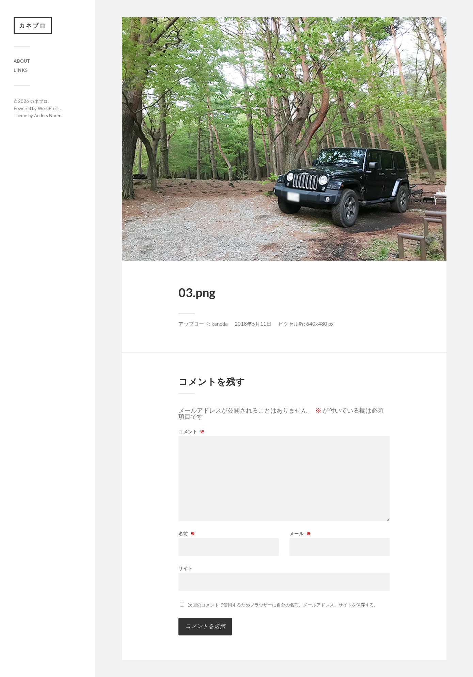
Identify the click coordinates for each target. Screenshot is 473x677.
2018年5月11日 (253, 324)
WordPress (49, 108)
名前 (186, 534)
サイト (185, 568)
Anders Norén (47, 115)
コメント (191, 432)
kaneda (219, 324)
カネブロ (32, 25)
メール (300, 534)
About (22, 61)
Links (21, 70)
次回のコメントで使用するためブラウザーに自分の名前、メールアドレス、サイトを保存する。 (283, 604)
